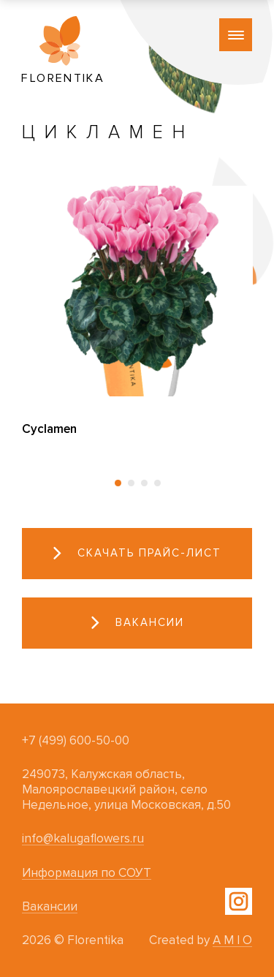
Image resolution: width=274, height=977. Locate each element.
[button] (117, 482)
